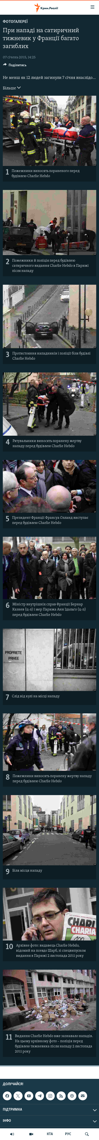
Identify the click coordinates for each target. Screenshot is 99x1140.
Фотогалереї (15, 22)
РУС (68, 1134)
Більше (12, 88)
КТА (50, 1134)
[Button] (15, 66)
